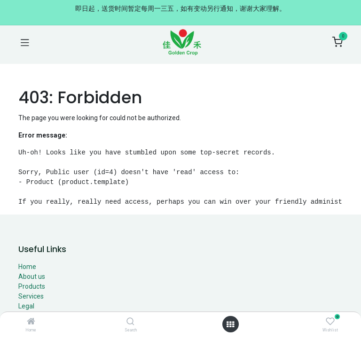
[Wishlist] (330, 321)
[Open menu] (230, 324)
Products (31, 286)
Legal (26, 306)
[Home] (31, 322)
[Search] (130, 322)
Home (27, 266)
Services (31, 296)
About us (31, 276)
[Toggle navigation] (24, 42)
